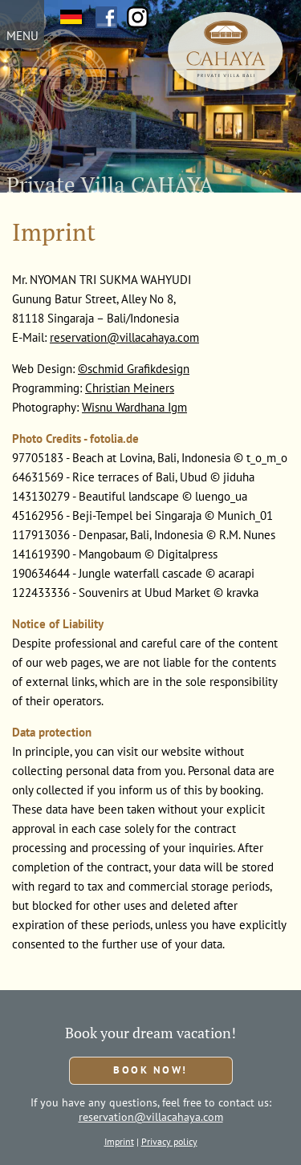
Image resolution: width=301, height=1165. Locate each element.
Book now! (150, 1070)
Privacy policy (169, 1141)
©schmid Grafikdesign (133, 368)
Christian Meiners (129, 388)
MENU (22, 35)
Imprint (119, 1141)
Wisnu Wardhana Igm (134, 407)
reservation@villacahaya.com (124, 337)
